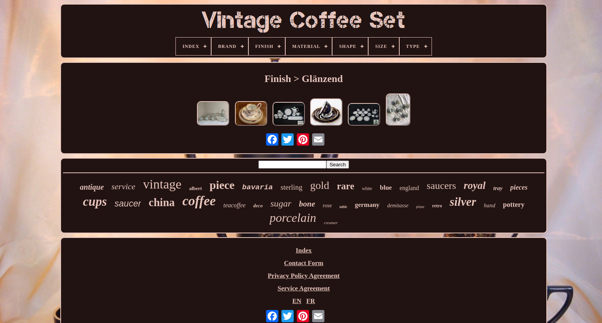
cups (95, 201)
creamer (331, 222)
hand (489, 205)
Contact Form (303, 263)
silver (463, 201)
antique (92, 187)
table (343, 207)
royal (475, 185)
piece (222, 185)
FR (310, 301)
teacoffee (234, 205)
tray (498, 188)
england (409, 188)
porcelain (293, 218)
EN (296, 301)
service (123, 186)
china (162, 202)
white (367, 188)
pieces (519, 187)
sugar (280, 203)
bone (307, 203)
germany (367, 204)
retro (437, 205)
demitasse (397, 205)
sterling (292, 187)
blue (386, 187)
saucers (441, 185)
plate (420, 206)
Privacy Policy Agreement (304, 275)
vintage (162, 184)
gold (319, 185)
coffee (199, 200)
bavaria (257, 187)
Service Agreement (304, 288)
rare (345, 186)
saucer (127, 203)
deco (258, 205)
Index (304, 250)
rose (327, 205)
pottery (513, 204)
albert (195, 188)
